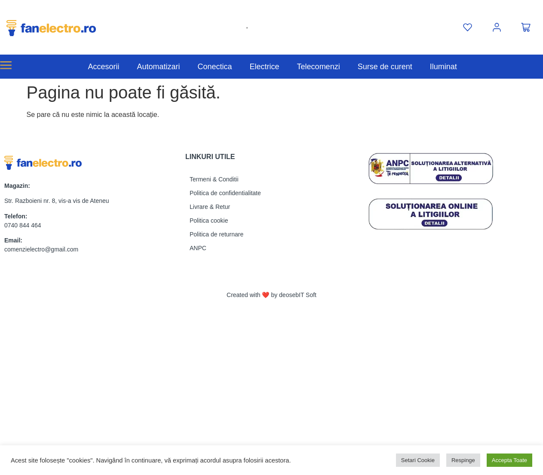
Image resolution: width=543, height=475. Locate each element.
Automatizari (158, 66)
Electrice (264, 66)
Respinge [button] (463, 460)
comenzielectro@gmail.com (41, 249)
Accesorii (103, 66)
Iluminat (443, 66)
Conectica (215, 66)
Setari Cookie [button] (418, 460)
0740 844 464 (22, 225)
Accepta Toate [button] (509, 460)
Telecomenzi (318, 66)
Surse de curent (385, 66)
